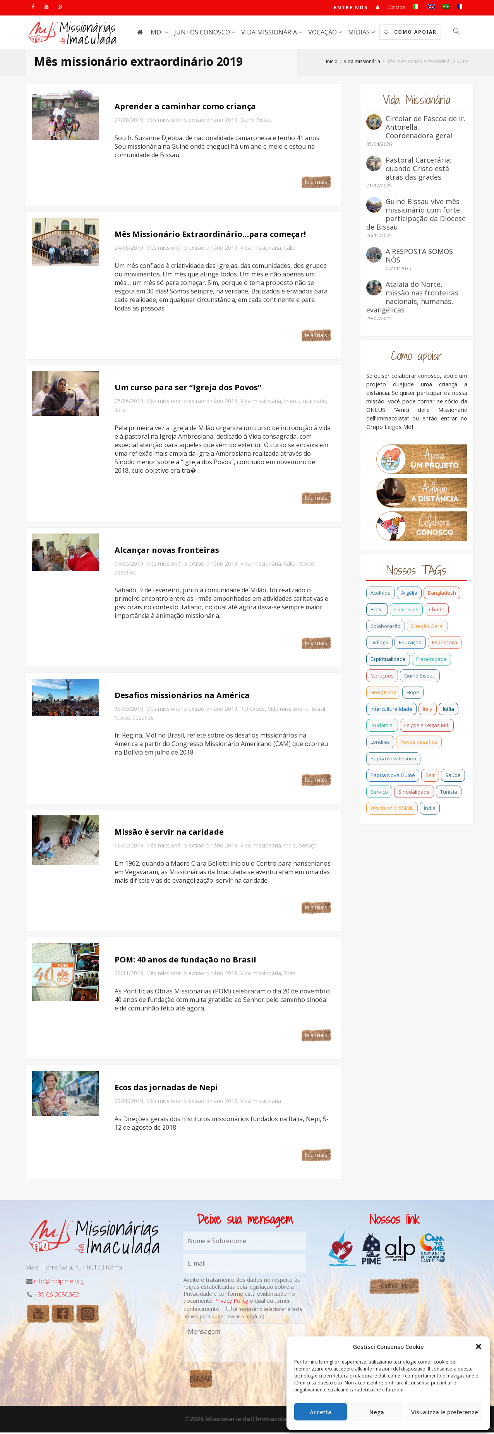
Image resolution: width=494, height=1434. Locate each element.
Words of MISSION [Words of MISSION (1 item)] (391, 809)
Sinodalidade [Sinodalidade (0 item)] (414, 793)
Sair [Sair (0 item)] (430, 776)
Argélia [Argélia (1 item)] (409, 594)
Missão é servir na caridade (169, 833)
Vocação (323, 33)
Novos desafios (134, 719)
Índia (290, 847)
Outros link (394, 1287)
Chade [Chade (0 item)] (436, 610)
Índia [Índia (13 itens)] (430, 809)
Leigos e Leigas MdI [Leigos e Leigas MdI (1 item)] (426, 726)
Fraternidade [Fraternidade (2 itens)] (431, 660)
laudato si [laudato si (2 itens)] (382, 726)
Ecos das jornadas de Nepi (166, 1089)
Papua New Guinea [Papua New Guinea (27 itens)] (393, 759)
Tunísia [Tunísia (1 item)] (448, 793)
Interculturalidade (305, 402)
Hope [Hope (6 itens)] (413, 693)
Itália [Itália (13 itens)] (448, 710)
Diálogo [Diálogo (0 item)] (379, 643)
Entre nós (350, 8)
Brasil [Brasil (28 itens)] (377, 610)
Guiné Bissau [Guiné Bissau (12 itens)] (420, 677)
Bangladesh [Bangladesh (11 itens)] (442, 594)
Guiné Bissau (256, 121)
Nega (376, 1412)
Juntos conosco (203, 33)
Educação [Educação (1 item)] (410, 643)
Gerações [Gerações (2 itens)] (382, 677)
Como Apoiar (410, 33)
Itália (289, 249)
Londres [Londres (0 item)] (380, 743)
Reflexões (252, 710)
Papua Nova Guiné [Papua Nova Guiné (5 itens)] (392, 776)
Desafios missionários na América (182, 696)
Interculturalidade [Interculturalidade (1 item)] (391, 710)
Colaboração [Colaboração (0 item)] (385, 627)
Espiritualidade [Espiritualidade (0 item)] (388, 660)
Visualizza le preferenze (444, 1412)
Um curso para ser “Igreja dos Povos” (188, 389)
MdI (158, 33)
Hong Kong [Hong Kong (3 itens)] (383, 693)
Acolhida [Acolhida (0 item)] (380, 594)
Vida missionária (269, 33)
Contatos (396, 8)
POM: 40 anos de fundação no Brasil (185, 961)
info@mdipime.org (59, 1282)
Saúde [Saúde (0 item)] (453, 776)
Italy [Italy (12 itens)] (427, 710)
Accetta (320, 1412)
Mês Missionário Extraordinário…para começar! (210, 235)
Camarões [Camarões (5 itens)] (406, 610)
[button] (478, 1346)
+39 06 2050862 (56, 1296)
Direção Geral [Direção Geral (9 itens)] (427, 627)
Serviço (308, 847)
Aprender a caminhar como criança (185, 108)
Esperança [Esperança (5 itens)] (444, 643)
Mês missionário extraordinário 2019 (191, 121)
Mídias (359, 33)
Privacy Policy (231, 1302)
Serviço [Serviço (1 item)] (379, 793)
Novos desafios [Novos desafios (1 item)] (418, 743)
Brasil (318, 710)
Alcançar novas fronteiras (167, 551)
